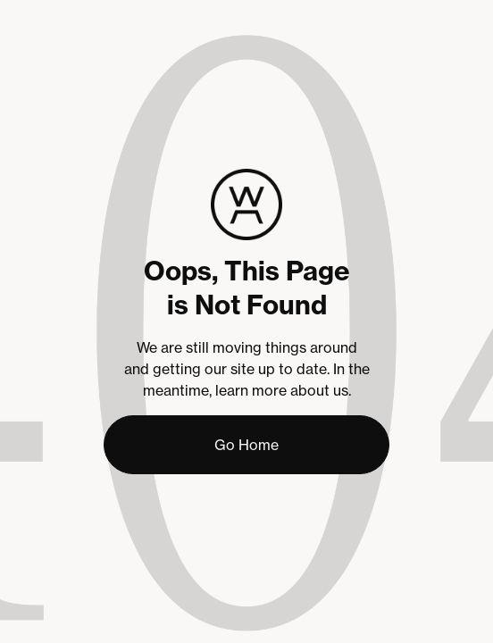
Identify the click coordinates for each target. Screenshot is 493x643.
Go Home (246, 445)
